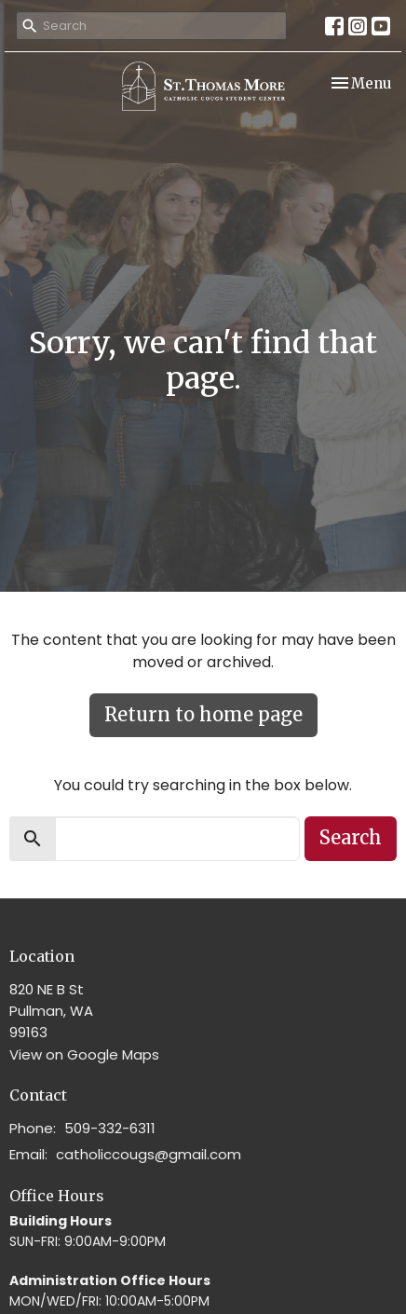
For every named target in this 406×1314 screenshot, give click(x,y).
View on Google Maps (84, 1054)
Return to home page (203, 714)
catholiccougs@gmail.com (148, 1154)
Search (350, 837)
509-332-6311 (110, 1128)
